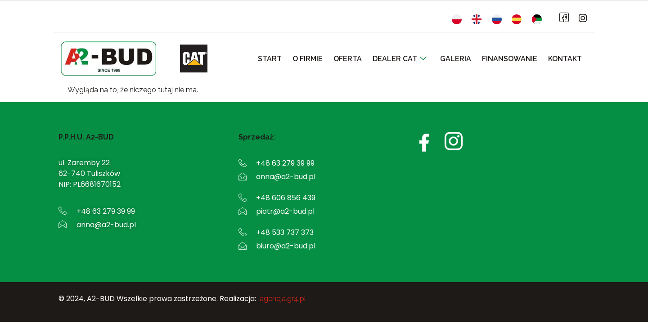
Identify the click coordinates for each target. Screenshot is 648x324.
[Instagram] (580, 18)
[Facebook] (562, 18)
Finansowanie (512, 58)
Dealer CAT (406, 59)
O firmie (317, 58)
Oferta (356, 58)
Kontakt (566, 58)
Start (281, 58)
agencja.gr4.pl (283, 298)
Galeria (460, 58)
